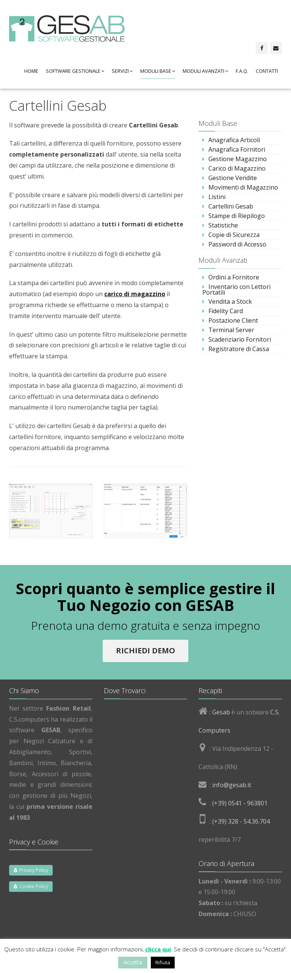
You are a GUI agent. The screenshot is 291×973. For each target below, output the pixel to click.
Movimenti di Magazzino (243, 187)
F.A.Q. (242, 70)
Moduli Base (157, 70)
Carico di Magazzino (237, 168)
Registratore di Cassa (238, 349)
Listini (216, 197)
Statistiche (223, 225)
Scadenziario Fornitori (239, 339)
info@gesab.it (231, 785)
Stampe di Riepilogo (236, 216)
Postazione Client (233, 320)
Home (31, 70)
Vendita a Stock (230, 301)
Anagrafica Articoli (234, 140)
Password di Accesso (237, 244)
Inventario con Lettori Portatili (236, 289)
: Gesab (219, 712)
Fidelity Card (225, 311)
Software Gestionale (75, 70)
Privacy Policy (31, 870)
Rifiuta (162, 962)
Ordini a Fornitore (233, 277)
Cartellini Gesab (230, 206)
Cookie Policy (31, 886)
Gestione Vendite (232, 178)
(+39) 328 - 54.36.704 (241, 821)
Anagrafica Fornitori (236, 149)
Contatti (267, 70)
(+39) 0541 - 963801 (240, 803)
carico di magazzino (134, 294)
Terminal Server (231, 330)
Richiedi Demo (145, 650)
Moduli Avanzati (205, 70)
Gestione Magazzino (237, 159)
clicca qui (158, 949)
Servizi (122, 70)
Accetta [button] (133, 962)
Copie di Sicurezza (234, 235)
